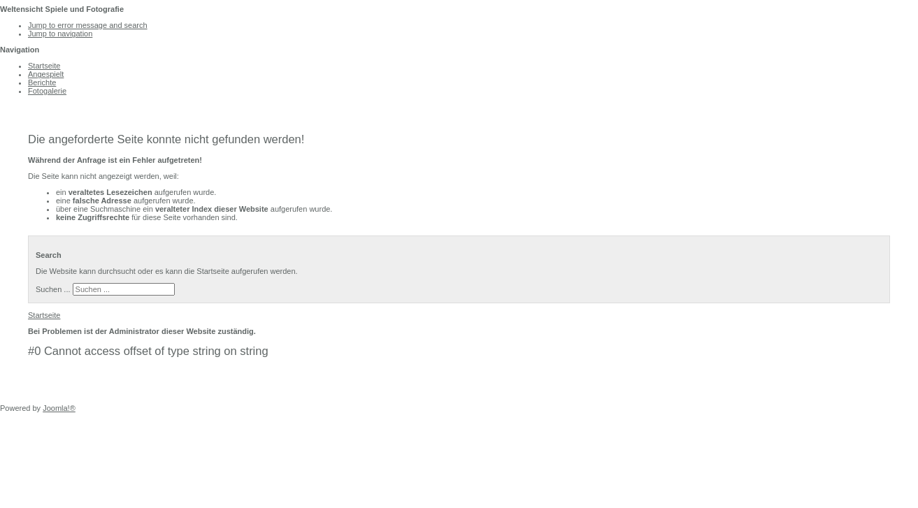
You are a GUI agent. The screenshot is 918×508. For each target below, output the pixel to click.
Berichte (42, 82)
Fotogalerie (47, 91)
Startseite (44, 65)
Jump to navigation (60, 33)
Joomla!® (59, 408)
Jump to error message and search (88, 25)
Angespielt (46, 74)
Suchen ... (53, 289)
